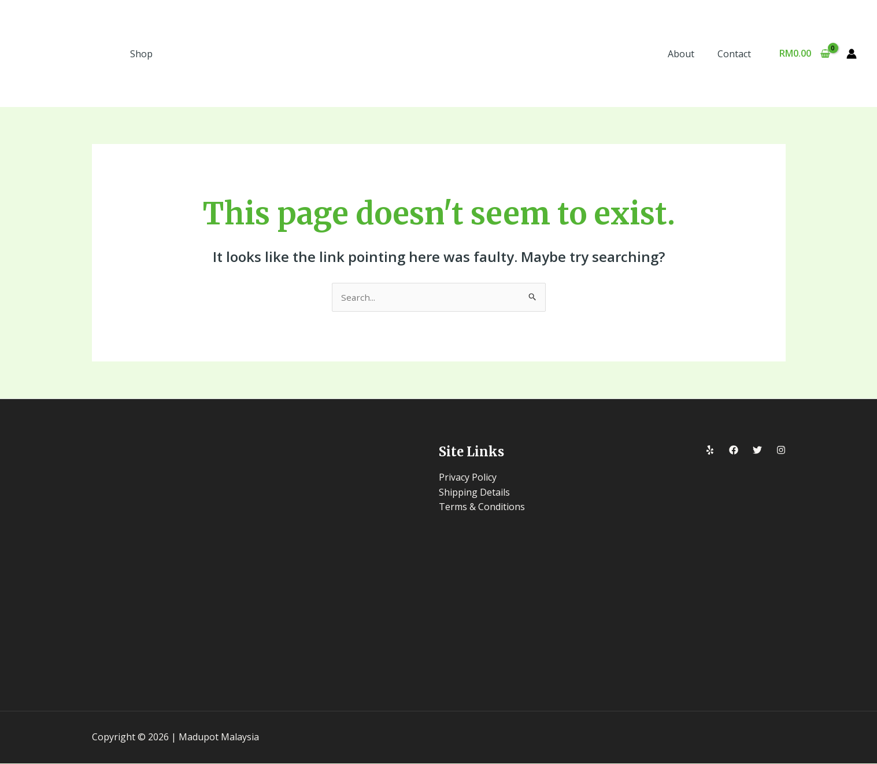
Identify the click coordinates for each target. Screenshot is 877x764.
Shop (141, 53)
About (688, 53)
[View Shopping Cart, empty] (804, 54)
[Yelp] (710, 451)
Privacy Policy (468, 477)
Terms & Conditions (482, 507)
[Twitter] (757, 451)
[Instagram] (781, 451)
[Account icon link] (851, 54)
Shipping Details (474, 492)
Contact (736, 53)
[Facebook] (733, 451)
